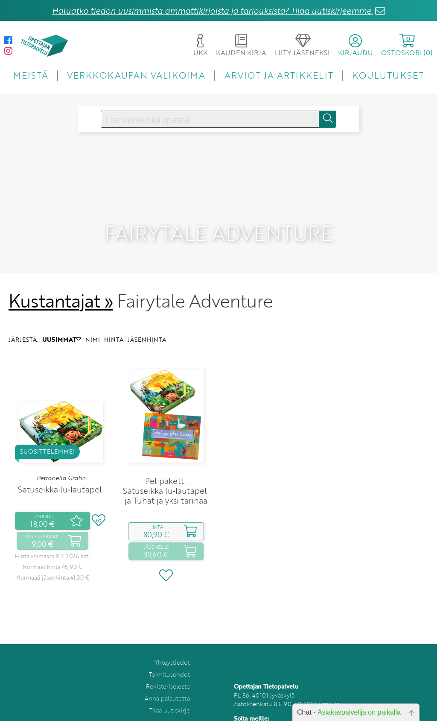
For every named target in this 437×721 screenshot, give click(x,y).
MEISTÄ (30, 75)
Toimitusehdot (169, 659)
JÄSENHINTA (147, 324)
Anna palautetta (167, 683)
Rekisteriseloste (168, 671)
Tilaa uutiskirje (169, 695)
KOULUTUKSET (387, 75)
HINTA (113, 324)
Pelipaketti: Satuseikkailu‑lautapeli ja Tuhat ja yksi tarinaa (166, 475)
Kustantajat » (61, 286)
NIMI (92, 324)
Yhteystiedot (172, 647)
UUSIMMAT (61, 324)
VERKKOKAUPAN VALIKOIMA (136, 75)
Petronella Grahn (61, 463)
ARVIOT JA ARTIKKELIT (278, 75)
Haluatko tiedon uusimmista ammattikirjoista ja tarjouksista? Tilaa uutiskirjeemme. (212, 10)
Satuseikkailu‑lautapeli (61, 475)
